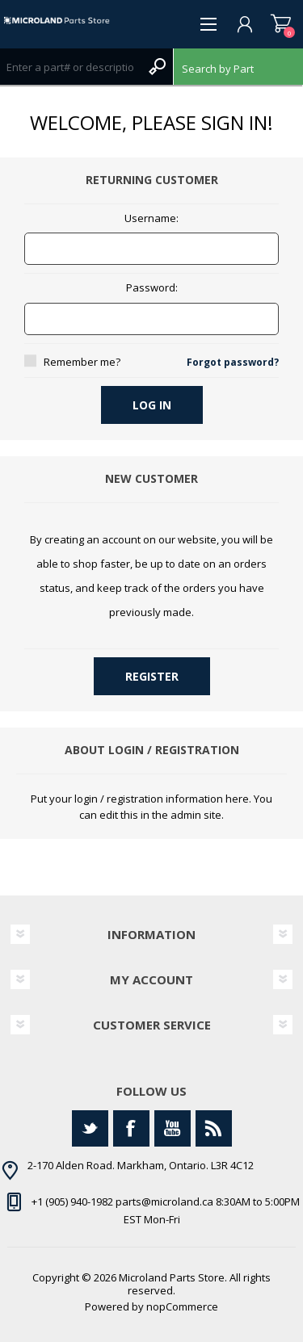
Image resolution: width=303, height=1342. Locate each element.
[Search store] (70, 66)
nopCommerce (182, 1306)
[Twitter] (90, 1128)
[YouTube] (172, 1128)
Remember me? (82, 361)
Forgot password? (233, 362)
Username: (151, 218)
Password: (152, 288)
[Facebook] (131, 1128)
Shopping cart (281, 24)
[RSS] (214, 1128)
